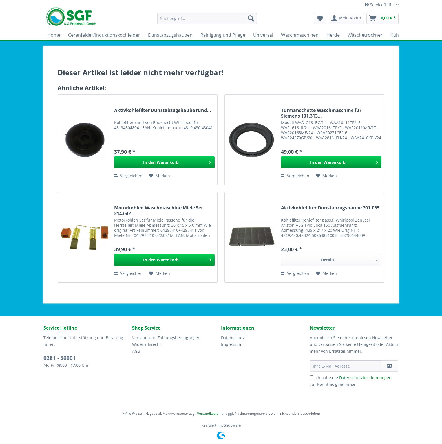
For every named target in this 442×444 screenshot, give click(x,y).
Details (349, 258)
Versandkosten (208, 413)
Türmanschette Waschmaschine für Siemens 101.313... (321, 113)
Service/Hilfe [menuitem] (380, 4)
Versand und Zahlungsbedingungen (166, 337)
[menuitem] (207, 21)
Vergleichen (128, 175)
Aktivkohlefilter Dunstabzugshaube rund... (162, 110)
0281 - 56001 (59, 358)
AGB (136, 351)
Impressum (231, 344)
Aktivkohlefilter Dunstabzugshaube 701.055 (330, 208)
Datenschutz (233, 337)
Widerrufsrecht (146, 344)
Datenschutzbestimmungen (365, 377)
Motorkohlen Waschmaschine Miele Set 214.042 (158, 210)
